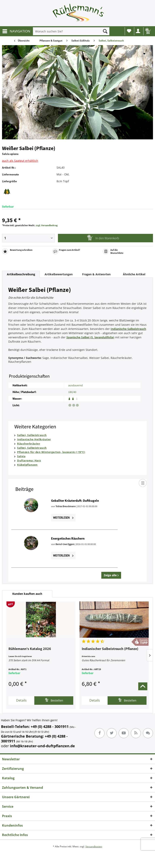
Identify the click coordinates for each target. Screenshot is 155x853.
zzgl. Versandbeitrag (47, 225)
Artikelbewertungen (59, 274)
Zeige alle (111, 575)
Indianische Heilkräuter (34, 439)
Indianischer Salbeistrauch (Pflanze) (110, 649)
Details (21, 700)
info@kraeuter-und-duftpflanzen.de (42, 745)
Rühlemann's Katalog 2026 (29, 649)
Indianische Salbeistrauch (128, 329)
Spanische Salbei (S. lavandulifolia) (90, 337)
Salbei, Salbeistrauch (32, 435)
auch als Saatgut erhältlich (20, 161)
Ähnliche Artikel (134, 274)
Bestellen (54, 700)
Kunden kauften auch (27, 594)
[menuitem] (16, 31)
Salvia (21, 456)
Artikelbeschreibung (21, 274)
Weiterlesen (63, 517)
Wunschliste (129, 31)
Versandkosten (93, 846)
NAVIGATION (16, 30)
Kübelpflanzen (27, 464)
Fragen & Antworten (96, 274)
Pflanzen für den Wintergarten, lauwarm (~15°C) (51, 452)
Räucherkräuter (28, 443)
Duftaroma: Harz (29, 460)
